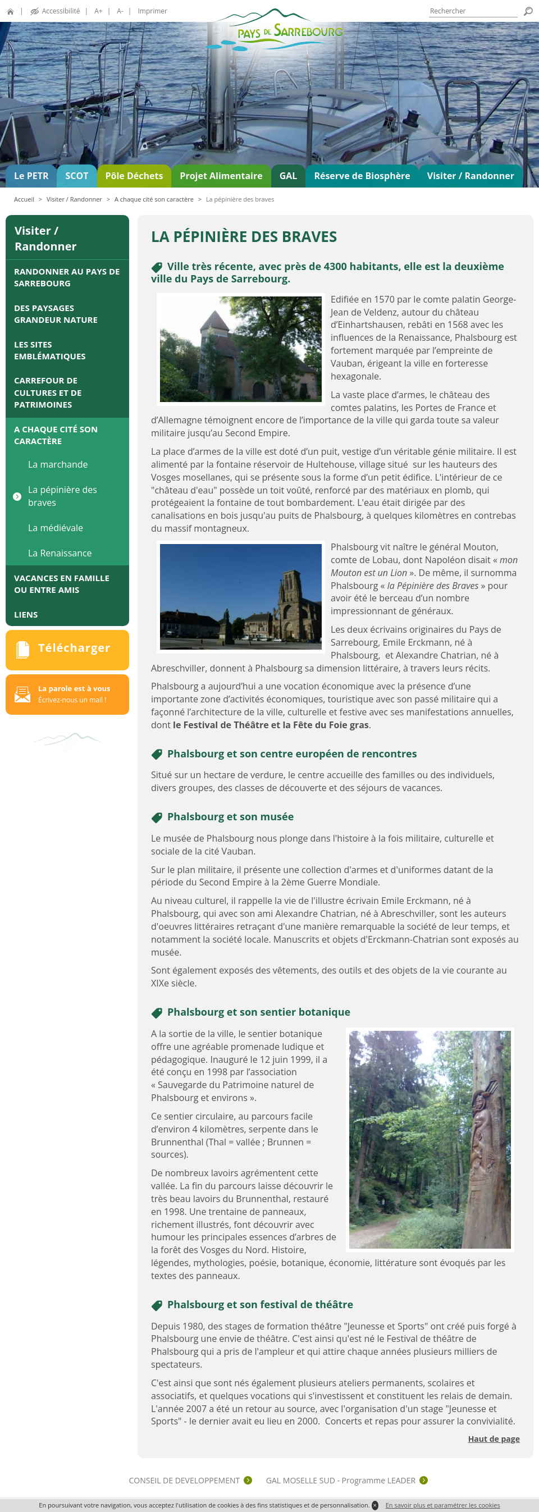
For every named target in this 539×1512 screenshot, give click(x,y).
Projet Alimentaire (221, 176)
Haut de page (494, 1438)
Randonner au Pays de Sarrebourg (67, 277)
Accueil (24, 199)
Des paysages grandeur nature (56, 313)
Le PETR (31, 176)
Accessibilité (61, 11)
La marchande (58, 464)
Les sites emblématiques (50, 350)
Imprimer (153, 11)
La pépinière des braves (62, 496)
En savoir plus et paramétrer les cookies (443, 1505)
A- (120, 11)
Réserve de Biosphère (362, 176)
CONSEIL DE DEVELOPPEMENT (184, 1480)
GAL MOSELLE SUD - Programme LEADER (340, 1480)
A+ (98, 11)
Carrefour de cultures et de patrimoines (47, 392)
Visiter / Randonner (470, 176)
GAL (289, 176)
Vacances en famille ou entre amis (61, 583)
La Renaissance (60, 553)
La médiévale (55, 528)
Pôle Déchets (134, 176)
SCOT (76, 176)
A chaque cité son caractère (154, 199)
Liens (26, 614)
